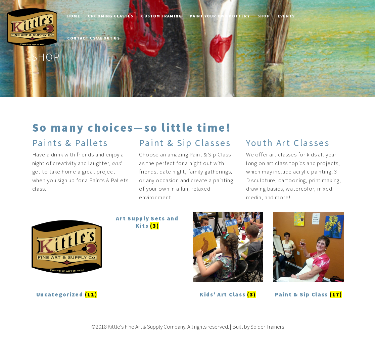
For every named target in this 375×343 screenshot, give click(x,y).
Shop (263, 15)
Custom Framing (161, 15)
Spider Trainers (267, 326)
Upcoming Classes (110, 15)
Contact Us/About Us (93, 38)
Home (73, 15)
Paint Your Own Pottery (219, 15)
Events (286, 15)
